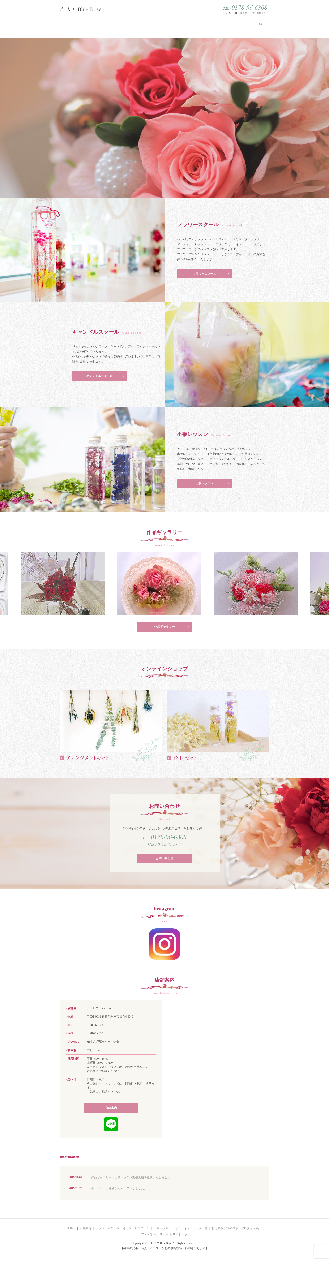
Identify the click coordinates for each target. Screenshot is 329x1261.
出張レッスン (169, 27)
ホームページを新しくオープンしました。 (119, 1190)
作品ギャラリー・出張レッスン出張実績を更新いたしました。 (132, 1180)
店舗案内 (81, 27)
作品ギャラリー (195, 27)
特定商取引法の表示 (225, 1230)
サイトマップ (181, 1237)
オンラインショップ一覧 (231, 27)
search (263, 29)
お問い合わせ (164, 861)
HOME (66, 27)
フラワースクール (106, 27)
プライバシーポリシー (153, 1237)
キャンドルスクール (139, 27)
